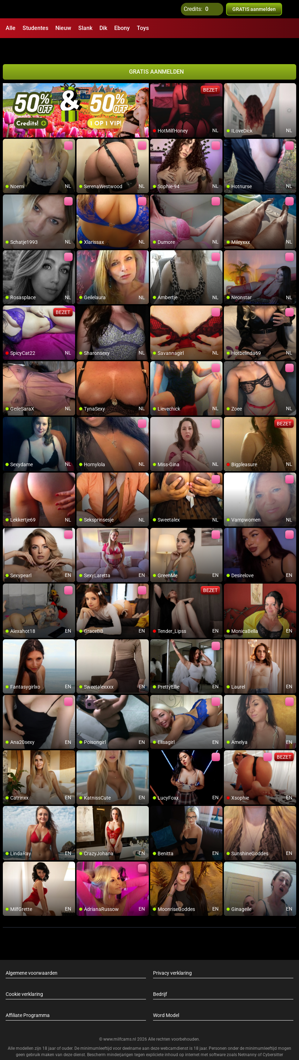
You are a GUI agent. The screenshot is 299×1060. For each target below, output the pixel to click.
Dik (103, 28)
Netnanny (248, 1036)
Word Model (166, 997)
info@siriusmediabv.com (183, 1045)
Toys (143, 28)
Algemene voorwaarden (31, 954)
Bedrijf (160, 976)
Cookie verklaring (24, 976)
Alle (11, 28)
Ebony (122, 28)
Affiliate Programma (28, 997)
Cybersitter (273, 1036)
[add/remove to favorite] (156, 70)
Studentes (35, 28)
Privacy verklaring (172, 954)
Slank (85, 28)
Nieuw (63, 28)
